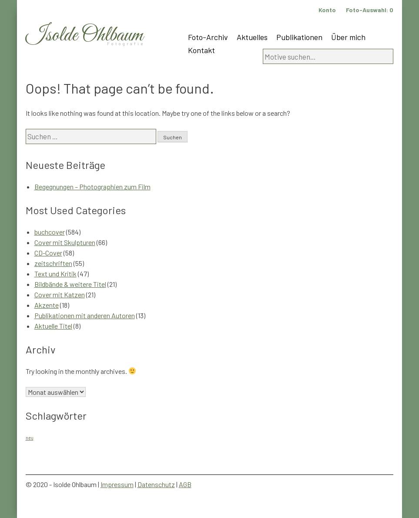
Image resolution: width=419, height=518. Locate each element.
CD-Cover (48, 253)
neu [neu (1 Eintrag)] (30, 438)
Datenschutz (156, 484)
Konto (327, 9)
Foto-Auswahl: (369, 9)
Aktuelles (252, 37)
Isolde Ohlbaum (84, 35)
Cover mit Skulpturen (64, 242)
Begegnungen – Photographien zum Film (92, 186)
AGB (185, 484)
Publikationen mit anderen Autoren (84, 315)
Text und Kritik (55, 273)
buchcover (49, 232)
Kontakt (201, 50)
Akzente (46, 305)
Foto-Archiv (208, 37)
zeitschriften (53, 263)
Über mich (348, 37)
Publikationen (299, 37)
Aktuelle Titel (53, 326)
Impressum (117, 484)
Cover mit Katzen (59, 294)
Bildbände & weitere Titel (70, 284)
